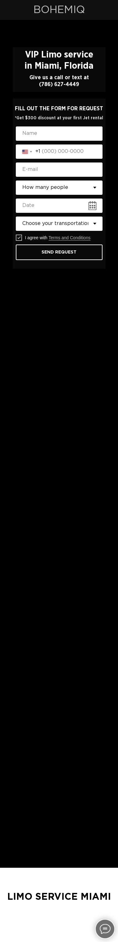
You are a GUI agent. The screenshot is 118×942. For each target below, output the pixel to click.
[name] (59, 133)
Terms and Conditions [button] (69, 237)
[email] (59, 169)
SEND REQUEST (59, 252)
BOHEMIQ (59, 10)
